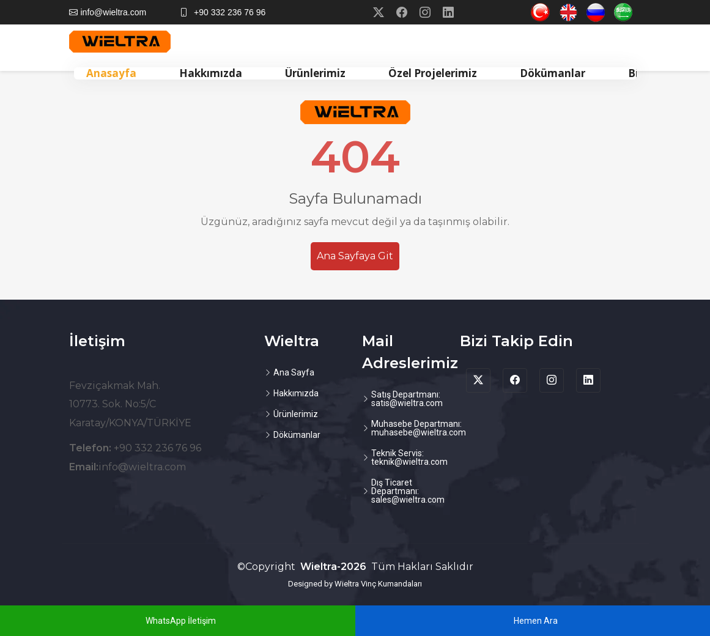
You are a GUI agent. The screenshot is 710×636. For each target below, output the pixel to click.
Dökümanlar (552, 73)
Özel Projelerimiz (432, 73)
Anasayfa (111, 73)
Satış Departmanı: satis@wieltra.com (407, 398)
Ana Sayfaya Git (355, 256)
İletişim (97, 341)
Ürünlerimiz (315, 73)
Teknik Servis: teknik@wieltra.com (409, 457)
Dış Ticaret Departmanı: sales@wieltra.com (408, 491)
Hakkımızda (210, 73)
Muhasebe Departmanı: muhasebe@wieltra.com (418, 428)
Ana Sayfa (293, 372)
